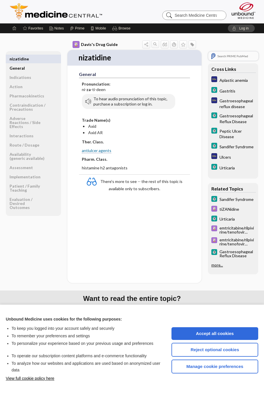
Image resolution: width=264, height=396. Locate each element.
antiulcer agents (96, 150)
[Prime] (77, 28)
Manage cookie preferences (215, 366)
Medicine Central (81, 11)
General (17, 58)
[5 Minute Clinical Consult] (233, 90)
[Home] (14, 28)
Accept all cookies (215, 333)
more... (217, 265)
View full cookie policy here (30, 378)
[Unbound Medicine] (243, 10)
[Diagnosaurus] (233, 80)
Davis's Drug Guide (95, 44)
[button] (122, 28)
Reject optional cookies (215, 349)
